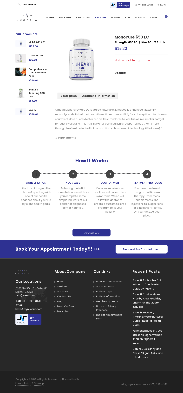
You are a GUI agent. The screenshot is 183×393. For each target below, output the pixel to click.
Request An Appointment (142, 249)
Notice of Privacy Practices (106, 308)
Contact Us (64, 296)
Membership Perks (107, 301)
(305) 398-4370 (25, 295)
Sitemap (39, 383)
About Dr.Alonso (105, 286)
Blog (59, 301)
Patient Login (143, 4)
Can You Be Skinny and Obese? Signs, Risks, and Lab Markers (147, 353)
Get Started (91, 233)
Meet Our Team (66, 306)
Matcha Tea (35, 55)
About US (62, 291)
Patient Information (108, 296)
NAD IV (32, 110)
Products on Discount (109, 281)
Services (62, 286)
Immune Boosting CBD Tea (36, 93)
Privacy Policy (23, 383)
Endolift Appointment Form (109, 316)
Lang (161, 4)
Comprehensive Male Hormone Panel (37, 73)
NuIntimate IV (36, 42)
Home (61, 281)
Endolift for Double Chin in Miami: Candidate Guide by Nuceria (147, 284)
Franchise (63, 311)
